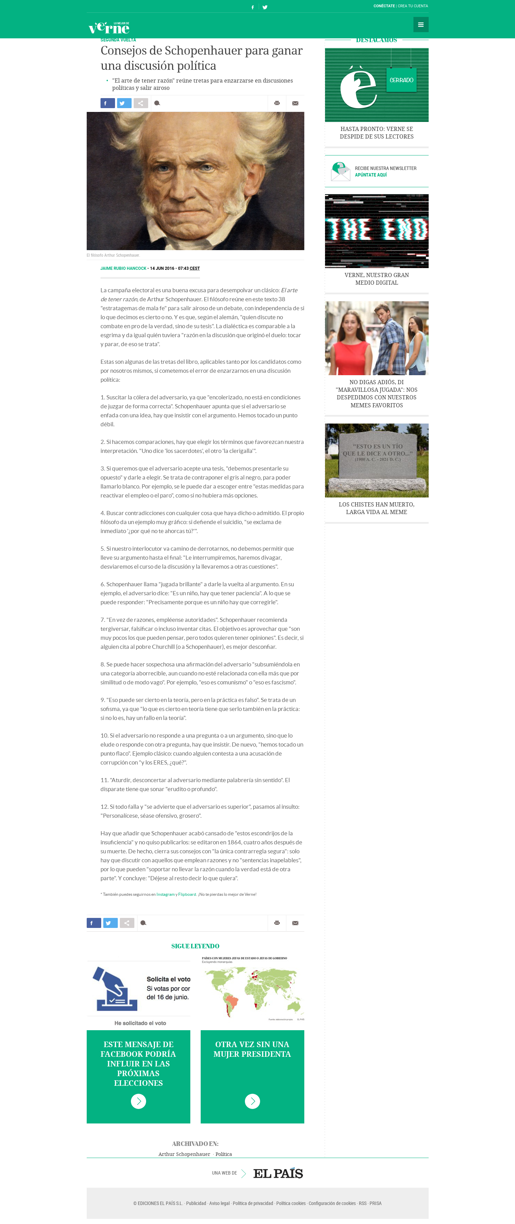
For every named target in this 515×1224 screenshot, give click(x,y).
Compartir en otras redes (141, 103)
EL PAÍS (278, 1172)
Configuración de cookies (332, 1203)
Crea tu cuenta (413, 6)
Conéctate (384, 6)
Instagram (165, 894)
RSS (362, 1203)
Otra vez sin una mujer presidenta (252, 1049)
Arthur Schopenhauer (184, 1154)
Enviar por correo (295, 103)
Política (224, 1154)
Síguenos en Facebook (253, 6)
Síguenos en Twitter (265, 6)
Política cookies (291, 1203)
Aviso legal (219, 1203)
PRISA (376, 1203)
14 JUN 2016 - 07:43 (175, 268)
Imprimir (277, 103)
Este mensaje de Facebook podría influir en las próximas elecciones (138, 1064)
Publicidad (196, 1203)
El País (108, 6)
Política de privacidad (253, 1203)
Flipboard (187, 894)
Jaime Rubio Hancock (124, 268)
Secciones (421, 24)
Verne (109, 27)
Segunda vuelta (118, 39)
